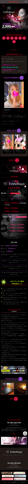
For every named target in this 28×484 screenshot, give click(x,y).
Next (25, 142)
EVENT (10, 460)
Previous (2, 142)
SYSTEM (24, 458)
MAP (13, 460)
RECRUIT (17, 460)
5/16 (20, 38)
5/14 (12, 38)
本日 (4, 38)
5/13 (8, 38)
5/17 (24, 38)
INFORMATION (7, 458)
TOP (3, 458)
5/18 (14, 41)
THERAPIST (19, 458)
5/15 (16, 38)
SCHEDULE (14, 458)
